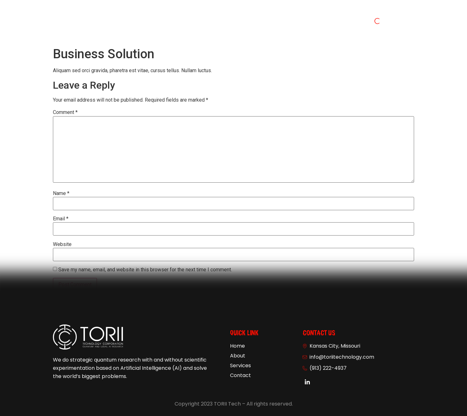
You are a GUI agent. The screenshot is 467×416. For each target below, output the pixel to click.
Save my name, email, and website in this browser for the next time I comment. (145, 269)
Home (186, 22)
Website (62, 244)
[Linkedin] (307, 382)
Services (244, 22)
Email (60, 218)
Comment (65, 112)
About (213, 22)
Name (61, 193)
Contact (278, 22)
